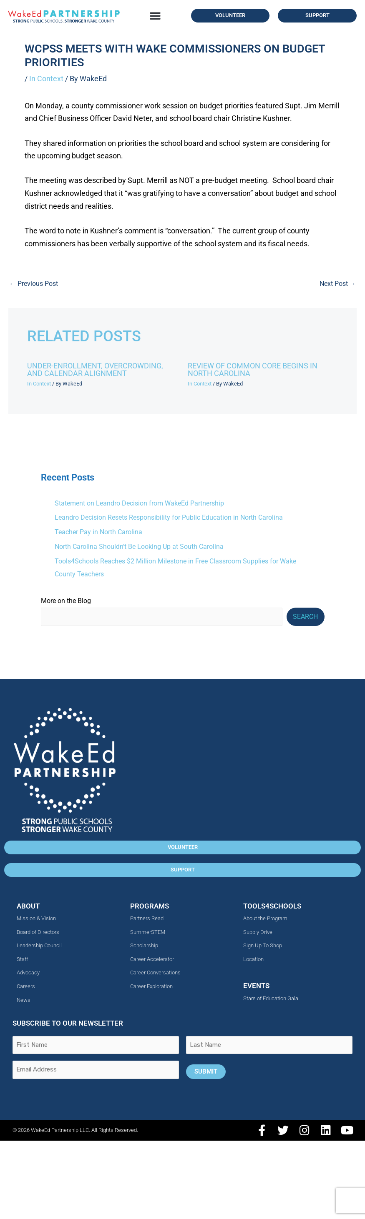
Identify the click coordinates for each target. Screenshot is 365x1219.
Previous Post (33, 284)
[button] (155, 15)
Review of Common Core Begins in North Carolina (252, 369)
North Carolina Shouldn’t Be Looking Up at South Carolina (139, 547)
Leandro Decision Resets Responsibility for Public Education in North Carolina (169, 517)
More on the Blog (66, 601)
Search (305, 617)
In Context (46, 78)
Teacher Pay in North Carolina (98, 532)
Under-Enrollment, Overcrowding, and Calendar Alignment (95, 369)
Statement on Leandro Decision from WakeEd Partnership (139, 503)
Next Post (338, 284)
